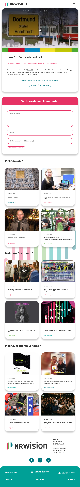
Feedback (46, 85)
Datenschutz (9, 480)
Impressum (71, 480)
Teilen (34, 85)
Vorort (38, 80)
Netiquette (40, 480)
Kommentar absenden (16, 148)
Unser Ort (30, 70)
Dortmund (18, 63)
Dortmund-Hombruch (27, 80)
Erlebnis (34, 80)
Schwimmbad (49, 80)
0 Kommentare (53, 63)
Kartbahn (43, 80)
